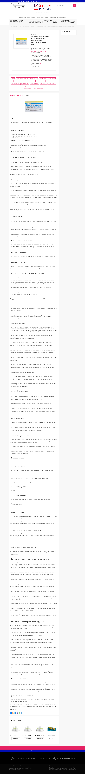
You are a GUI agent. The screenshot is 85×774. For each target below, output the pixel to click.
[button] (15, 6)
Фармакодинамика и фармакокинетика (48, 78)
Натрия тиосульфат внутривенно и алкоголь (24, 86)
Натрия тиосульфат (17, 735)
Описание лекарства (16, 95)
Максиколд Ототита (54, 736)
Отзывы (27, 95)
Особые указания (51, 83)
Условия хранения (34, 83)
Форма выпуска (20, 78)
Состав (13, 78)
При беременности (27, 88)
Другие (41, 63)
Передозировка (50, 80)
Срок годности (43, 83)
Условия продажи (24, 83)
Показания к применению (19, 80)
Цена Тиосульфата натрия (39, 88)
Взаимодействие (15, 83)
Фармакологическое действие (31, 78)
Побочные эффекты (41, 80)
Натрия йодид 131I (41, 735)
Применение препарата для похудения (44, 86)
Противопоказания (31, 80)
